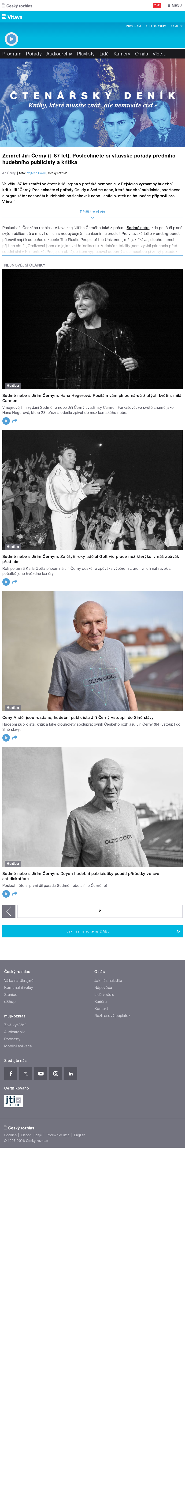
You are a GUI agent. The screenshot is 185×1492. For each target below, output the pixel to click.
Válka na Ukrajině (18, 1084)
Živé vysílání (14, 1129)
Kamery (176, 26)
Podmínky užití (58, 1239)
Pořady (34, 54)
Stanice (10, 1098)
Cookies (10, 1239)
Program (133, 26)
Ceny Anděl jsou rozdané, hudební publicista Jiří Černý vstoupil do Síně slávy (78, 821)
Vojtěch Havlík (37, 277)
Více (160, 54)
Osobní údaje (31, 1239)
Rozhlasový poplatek (112, 1119)
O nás (141, 54)
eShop (9, 1105)
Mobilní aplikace (18, 1150)
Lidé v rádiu (104, 1098)
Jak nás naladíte (108, 1084)
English (79, 1239)
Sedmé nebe (138, 331)
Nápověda (103, 1091)
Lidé (104, 54)
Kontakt (101, 1112)
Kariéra (100, 1105)
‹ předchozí (8, 1015)
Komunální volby (18, 1091)
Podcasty (12, 1143)
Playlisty (86, 54)
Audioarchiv (156, 26)
